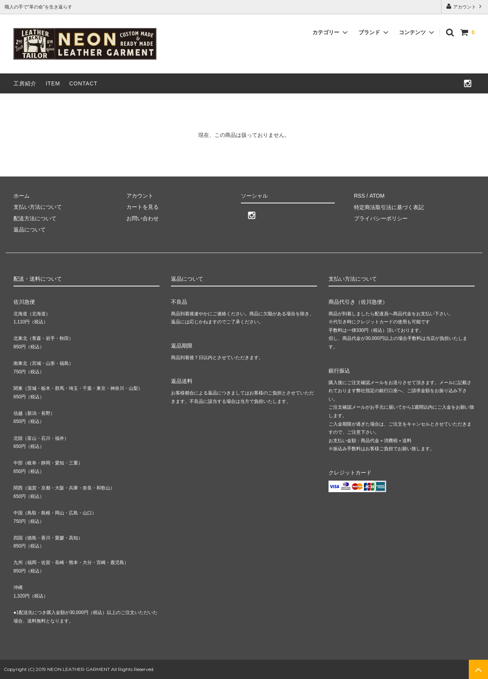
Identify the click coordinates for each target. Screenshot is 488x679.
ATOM (376, 196)
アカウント (465, 6)
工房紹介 (25, 83)
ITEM (53, 83)
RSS (359, 196)
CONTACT (83, 83)
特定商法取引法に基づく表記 (389, 207)
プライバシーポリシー (381, 218)
